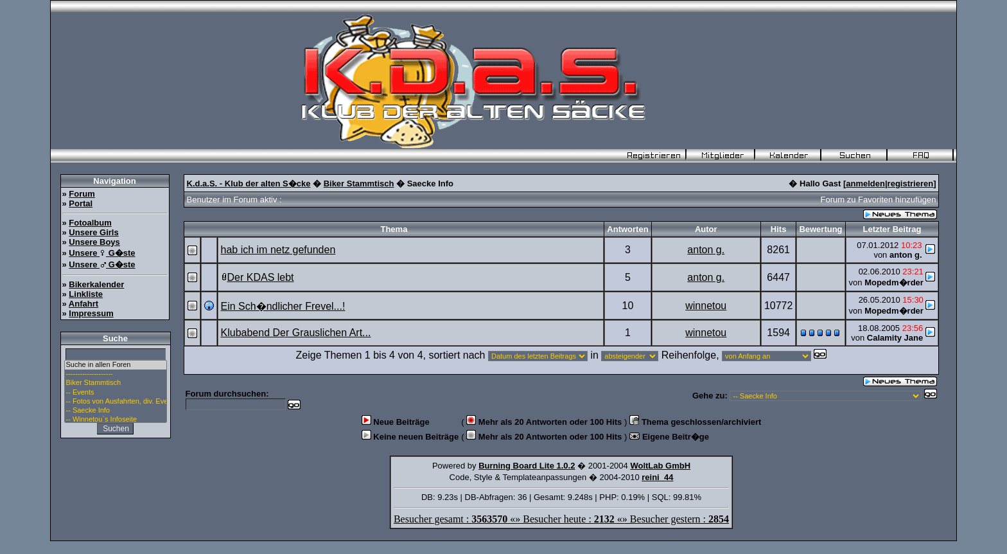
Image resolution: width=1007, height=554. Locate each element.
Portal (80, 203)
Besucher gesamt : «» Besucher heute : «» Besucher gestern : (561, 519)
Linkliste (86, 294)
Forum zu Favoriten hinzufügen (878, 199)
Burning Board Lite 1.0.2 (526, 465)
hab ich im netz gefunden (278, 249)
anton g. (705, 249)
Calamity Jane (895, 338)
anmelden (865, 183)
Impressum (91, 313)
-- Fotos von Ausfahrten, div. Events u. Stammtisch (115, 401)
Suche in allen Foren (115, 365)
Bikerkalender (96, 284)
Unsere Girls (93, 232)
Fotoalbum (90, 223)
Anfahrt (83, 303)
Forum (81, 194)
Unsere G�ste (102, 253)
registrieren (911, 183)
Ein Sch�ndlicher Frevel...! (283, 306)
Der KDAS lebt (260, 277)
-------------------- (115, 374)
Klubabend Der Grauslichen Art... (296, 332)
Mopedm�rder (894, 282)
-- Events (115, 392)
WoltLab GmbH (660, 465)
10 (628, 305)
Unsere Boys (94, 242)
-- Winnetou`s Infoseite (115, 419)
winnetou (705, 305)
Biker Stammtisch (115, 383)
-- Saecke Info (115, 410)
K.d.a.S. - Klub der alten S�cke (249, 183)
